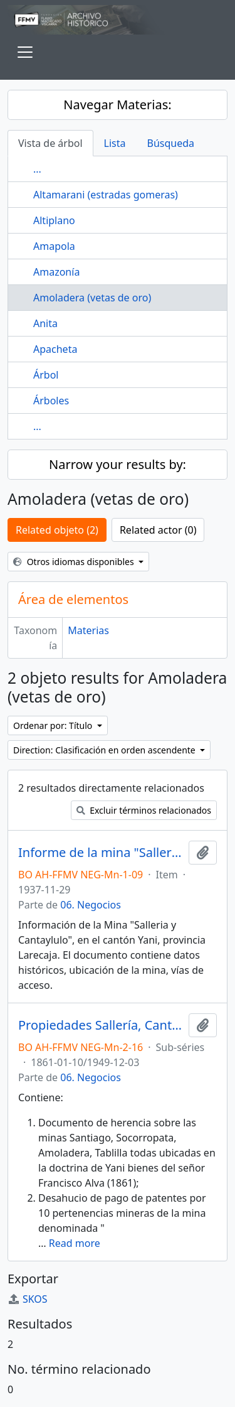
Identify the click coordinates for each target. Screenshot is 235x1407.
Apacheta (55, 349)
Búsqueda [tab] (171, 143)
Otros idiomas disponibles (74, 562)
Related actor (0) (158, 530)
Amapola (54, 246)
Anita (45, 323)
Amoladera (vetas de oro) (92, 298)
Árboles (51, 400)
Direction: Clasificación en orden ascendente (105, 750)
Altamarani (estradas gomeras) (105, 195)
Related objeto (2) (57, 530)
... (37, 169)
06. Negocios (90, 905)
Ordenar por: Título (54, 725)
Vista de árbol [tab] (50, 143)
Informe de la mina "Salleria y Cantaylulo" (101, 852)
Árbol (45, 375)
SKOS (28, 1299)
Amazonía (56, 272)
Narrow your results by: (117, 464)
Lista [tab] (115, 143)
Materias (88, 630)
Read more (74, 1243)
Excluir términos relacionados (143, 810)
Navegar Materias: (117, 104)
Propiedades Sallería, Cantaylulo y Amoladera (101, 1025)
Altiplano (54, 220)
